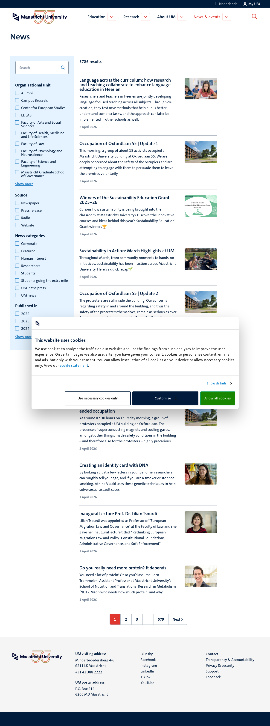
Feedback (213, 677)
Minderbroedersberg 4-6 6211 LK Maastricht (94, 663)
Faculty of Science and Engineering (38, 163)
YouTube (147, 682)
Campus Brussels (34, 100)
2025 (25, 321)
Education (97, 17)
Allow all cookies (217, 398)
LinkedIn (147, 671)
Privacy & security (220, 665)
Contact (212, 654)
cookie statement (74, 365)
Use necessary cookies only (98, 398)
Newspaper (30, 203)
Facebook (148, 659)
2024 (25, 328)
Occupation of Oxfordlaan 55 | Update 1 (118, 143)
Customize (166, 398)
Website (27, 225)
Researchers (30, 266)
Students (28, 273)
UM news (28, 295)
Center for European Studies (43, 108)
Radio (25, 218)
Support (212, 671)
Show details (216, 383)
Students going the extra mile (44, 281)
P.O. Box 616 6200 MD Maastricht (91, 691)
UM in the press (33, 288)
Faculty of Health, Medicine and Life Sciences (42, 135)
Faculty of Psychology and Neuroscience (41, 153)
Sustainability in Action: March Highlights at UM (126, 251)
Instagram (149, 665)
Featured (28, 251)
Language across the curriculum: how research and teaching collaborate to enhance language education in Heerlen (125, 84)
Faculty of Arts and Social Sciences (41, 124)
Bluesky (147, 654)
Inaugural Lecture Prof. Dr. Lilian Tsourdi (118, 514)
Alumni (27, 93)
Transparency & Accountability (230, 659)
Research (132, 17)
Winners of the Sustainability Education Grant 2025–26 (124, 200)
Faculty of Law (32, 144)
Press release (31, 210)
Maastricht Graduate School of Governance (43, 174)
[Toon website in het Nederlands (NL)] (225, 4)
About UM (167, 17)
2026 (25, 314)
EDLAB (26, 115)
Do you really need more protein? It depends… (124, 568)
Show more (24, 184)
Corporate (29, 244)
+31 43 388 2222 (88, 672)
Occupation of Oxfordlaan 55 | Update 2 (118, 293)
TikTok (146, 677)
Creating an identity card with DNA (113, 465)
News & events (208, 17)
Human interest (33, 258)
